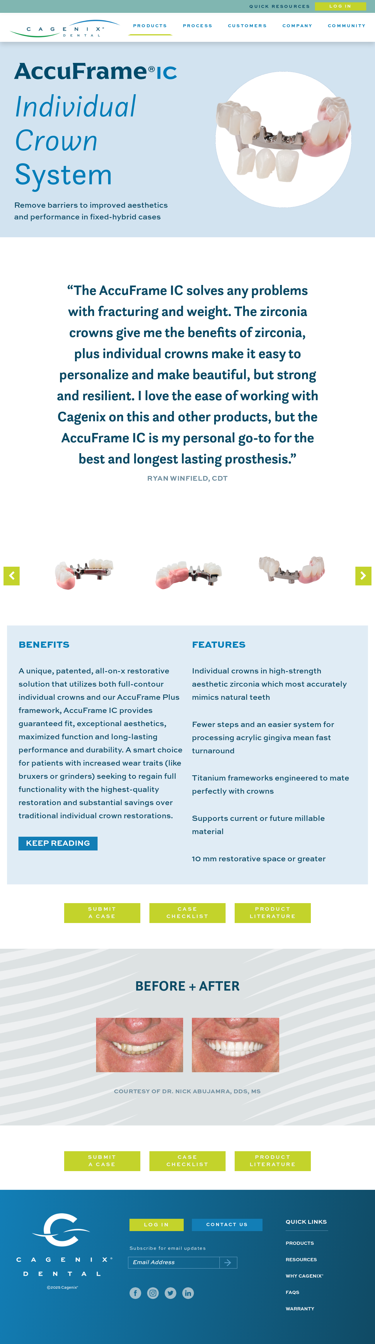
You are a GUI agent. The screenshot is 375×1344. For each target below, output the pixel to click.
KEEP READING (58, 844)
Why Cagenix (304, 1276)
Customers (247, 26)
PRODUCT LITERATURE (273, 913)
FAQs (292, 1292)
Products (150, 26)
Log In (340, 6)
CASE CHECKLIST (187, 913)
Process (198, 26)
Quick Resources (279, 6)
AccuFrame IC (95, 71)
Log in (157, 1225)
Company (297, 26)
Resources (301, 1260)
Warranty (300, 1309)
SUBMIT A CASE (102, 913)
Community (347, 26)
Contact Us (227, 1225)
